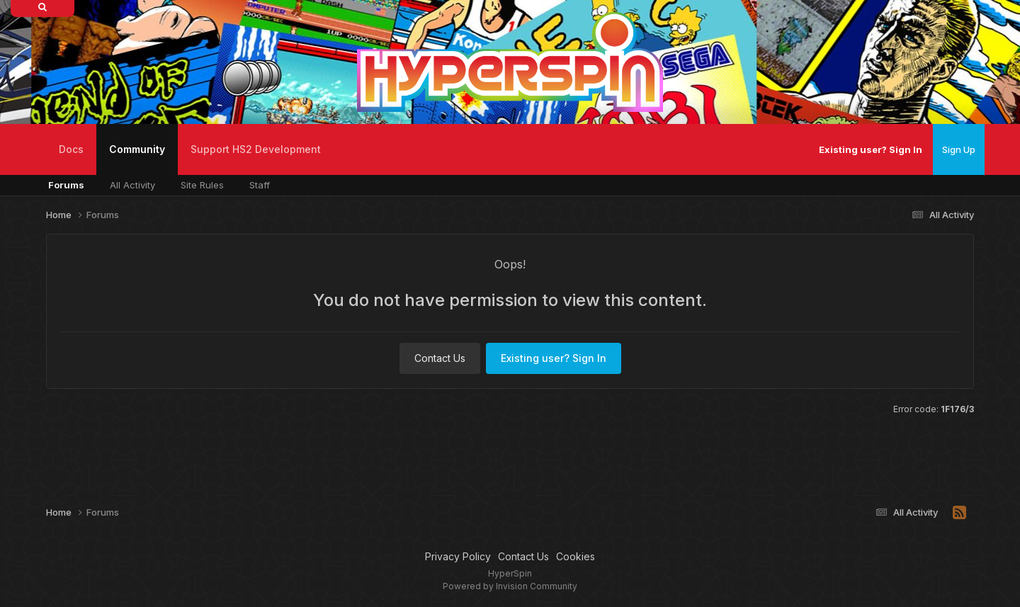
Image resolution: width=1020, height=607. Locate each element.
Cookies (575, 556)
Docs (71, 149)
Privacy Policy (458, 556)
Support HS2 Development (256, 149)
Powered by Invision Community (510, 586)
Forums (66, 185)
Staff (259, 185)
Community (137, 159)
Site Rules (202, 185)
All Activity (132, 185)
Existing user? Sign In (870, 149)
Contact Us (439, 358)
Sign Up (958, 149)
